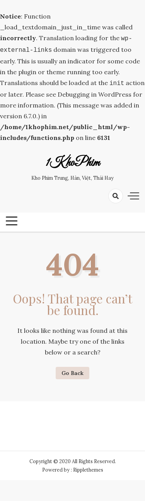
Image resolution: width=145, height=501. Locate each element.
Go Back (72, 370)
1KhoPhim (73, 161)
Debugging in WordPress (94, 92)
